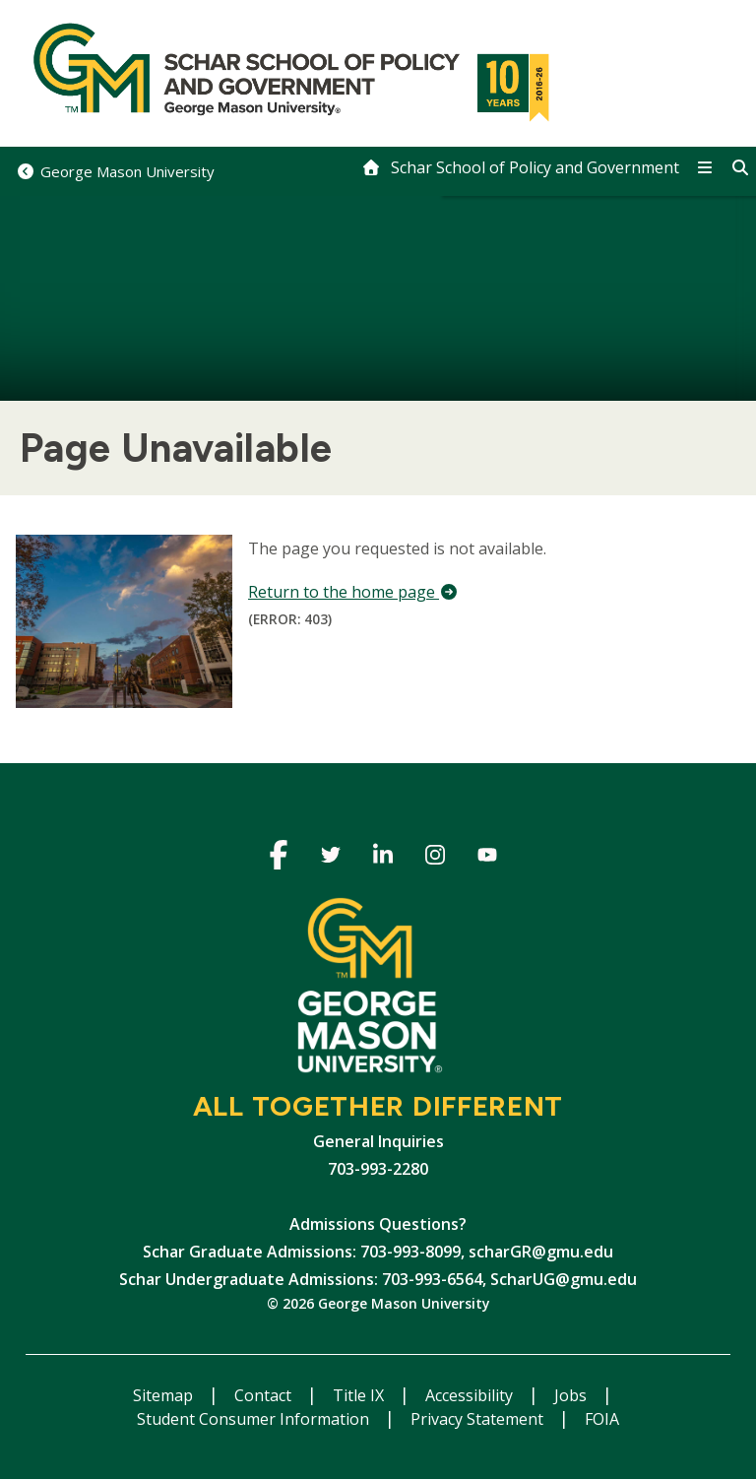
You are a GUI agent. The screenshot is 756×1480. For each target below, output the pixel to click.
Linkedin (383, 858)
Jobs (572, 1395)
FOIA (602, 1419)
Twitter (331, 858)
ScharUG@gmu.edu (563, 1279)
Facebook (279, 858)
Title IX (360, 1395)
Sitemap (165, 1395)
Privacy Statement (478, 1419)
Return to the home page (353, 592)
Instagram (435, 858)
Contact (264, 1395)
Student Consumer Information (255, 1419)
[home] (520, 167)
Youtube (488, 858)
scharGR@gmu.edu (541, 1251)
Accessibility (471, 1395)
